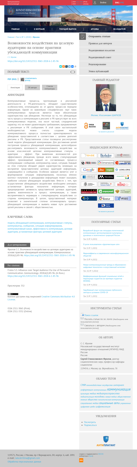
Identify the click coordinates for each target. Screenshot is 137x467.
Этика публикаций (99, 71)
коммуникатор (15, 225)
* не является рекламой (106, 132)
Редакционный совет (100, 57)
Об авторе (32, 87)
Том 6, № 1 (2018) (23, 37)
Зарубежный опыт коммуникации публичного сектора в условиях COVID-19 (102, 291)
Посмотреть (90, 422)
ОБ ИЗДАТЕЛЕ (119, 29)
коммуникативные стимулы (58, 222)
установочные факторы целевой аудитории (40, 231)
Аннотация (15, 87)
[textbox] (34, 20)
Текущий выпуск (67, 29)
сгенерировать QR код (27, 79)
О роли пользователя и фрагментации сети (101, 244)
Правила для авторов (100, 43)
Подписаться (90, 425)
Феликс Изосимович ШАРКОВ (106, 115)
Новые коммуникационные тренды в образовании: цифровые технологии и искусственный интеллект (104, 266)
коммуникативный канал (20, 228)
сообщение (28, 225)
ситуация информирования (48, 225)
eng (117, 2)
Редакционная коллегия (102, 50)
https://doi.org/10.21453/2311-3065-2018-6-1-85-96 (49, 255)
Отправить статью (99, 36)
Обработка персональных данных (24, 461)
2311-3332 (79, 4)
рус (122, 2)
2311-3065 (79, 2)
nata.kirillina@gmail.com (27, 458)
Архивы (95, 29)
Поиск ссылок (91, 315)
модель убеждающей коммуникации (26, 222)
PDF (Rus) (12, 79)
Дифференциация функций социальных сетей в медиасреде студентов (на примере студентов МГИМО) (103, 278)
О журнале (39, 29)
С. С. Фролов (12, 57)
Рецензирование (97, 64)
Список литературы (50, 87)
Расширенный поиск (78, 20)
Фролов (36, 37)
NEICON (100, 454)
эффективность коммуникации (48, 228)
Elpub (91, 456)
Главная (15, 29)
